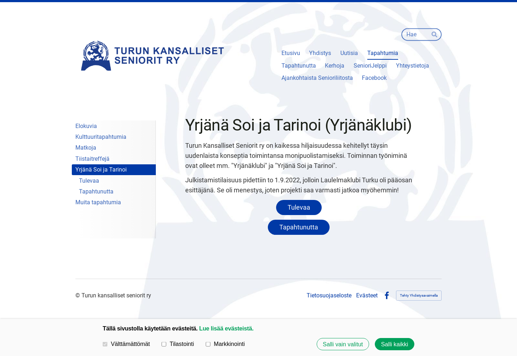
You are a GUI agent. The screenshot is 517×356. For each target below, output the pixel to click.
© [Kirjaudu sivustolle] (78, 295)
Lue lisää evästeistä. (226, 328)
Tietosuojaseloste (329, 295)
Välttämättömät (126, 344)
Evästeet (367, 295)
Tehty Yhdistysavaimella (419, 295)
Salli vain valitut (343, 344)
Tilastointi (178, 344)
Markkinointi (225, 344)
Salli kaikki (394, 344)
